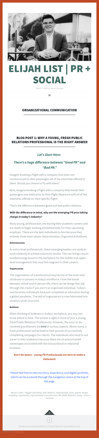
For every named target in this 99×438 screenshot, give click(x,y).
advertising (37, 392)
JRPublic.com (18, 432)
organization (24, 395)
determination (62, 392)
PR (59, 395)
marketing (13, 395)
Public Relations (69, 395)
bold (44, 392)
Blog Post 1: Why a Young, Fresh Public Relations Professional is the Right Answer (49, 140)
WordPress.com (73, 426)
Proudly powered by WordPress (33, 426)
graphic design (81, 392)
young (79, 395)
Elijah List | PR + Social (49, 74)
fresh (71, 392)
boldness (51, 392)
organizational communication (44, 395)
